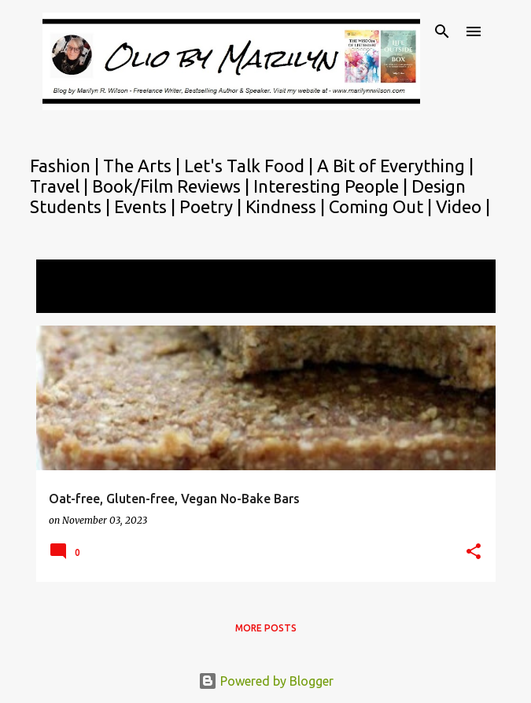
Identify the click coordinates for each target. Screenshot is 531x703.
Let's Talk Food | (250, 165)
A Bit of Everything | (395, 165)
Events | (146, 206)
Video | (463, 206)
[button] (473, 552)
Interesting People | (332, 186)
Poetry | (212, 206)
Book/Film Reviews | (172, 186)
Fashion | (66, 165)
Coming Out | (382, 206)
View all (69, 298)
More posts (266, 628)
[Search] (442, 31)
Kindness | (287, 206)
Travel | (61, 186)
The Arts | (143, 165)
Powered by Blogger (266, 681)
